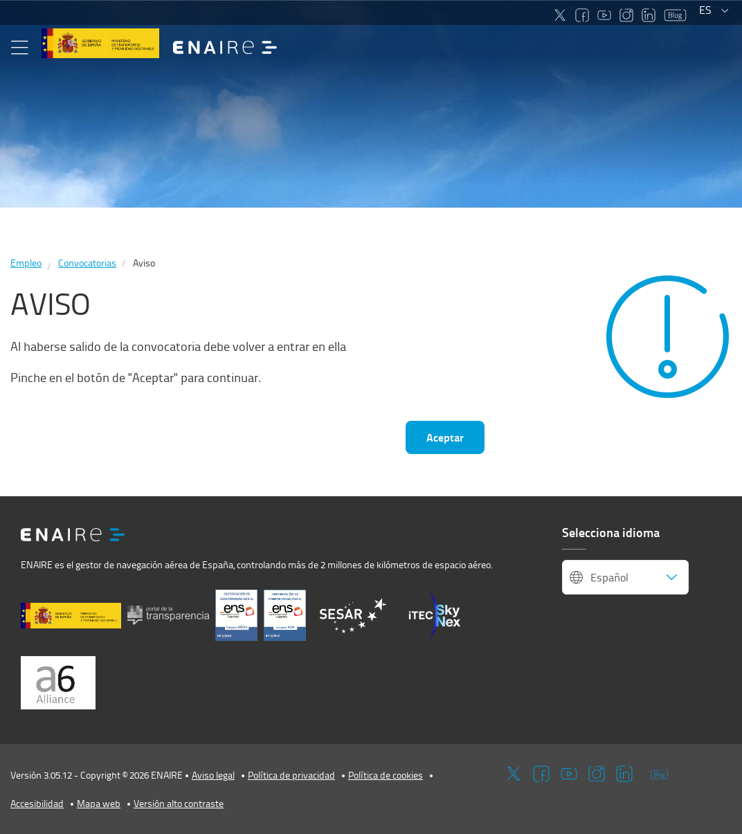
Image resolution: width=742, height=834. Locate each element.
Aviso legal (213, 774)
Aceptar (445, 437)
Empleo (26, 262)
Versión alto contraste (179, 803)
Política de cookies (385, 774)
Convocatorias (87, 262)
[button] (19, 48)
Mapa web (98, 803)
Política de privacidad (291, 774)
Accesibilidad (37, 803)
